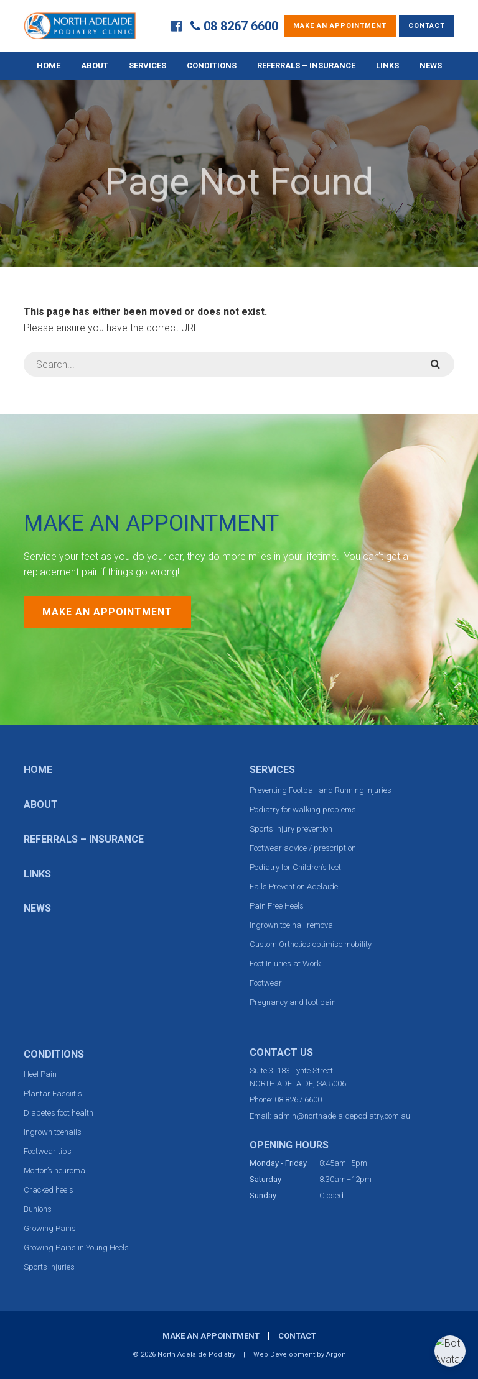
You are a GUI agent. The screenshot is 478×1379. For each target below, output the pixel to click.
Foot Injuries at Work (285, 963)
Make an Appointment (340, 26)
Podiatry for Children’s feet (295, 867)
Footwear (266, 982)
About (94, 65)
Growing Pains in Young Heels (76, 1247)
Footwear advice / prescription (303, 848)
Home (48, 65)
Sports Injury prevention (291, 828)
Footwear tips (48, 1151)
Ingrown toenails (53, 1132)
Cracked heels (48, 1189)
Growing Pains (50, 1228)
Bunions (38, 1209)
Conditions (212, 65)
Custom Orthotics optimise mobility (311, 944)
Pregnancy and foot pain (293, 1002)
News (430, 65)
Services (147, 65)
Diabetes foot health (58, 1112)
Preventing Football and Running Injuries (320, 790)
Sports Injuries (49, 1266)
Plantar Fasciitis (53, 1093)
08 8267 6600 (241, 26)
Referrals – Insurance (306, 65)
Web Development (284, 1354)
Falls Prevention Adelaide (294, 886)
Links (387, 65)
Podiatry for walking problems (303, 809)
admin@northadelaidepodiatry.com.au (341, 1115)
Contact (426, 26)
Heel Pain (40, 1074)
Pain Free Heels (277, 905)
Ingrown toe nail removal (292, 925)
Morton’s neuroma (54, 1170)
